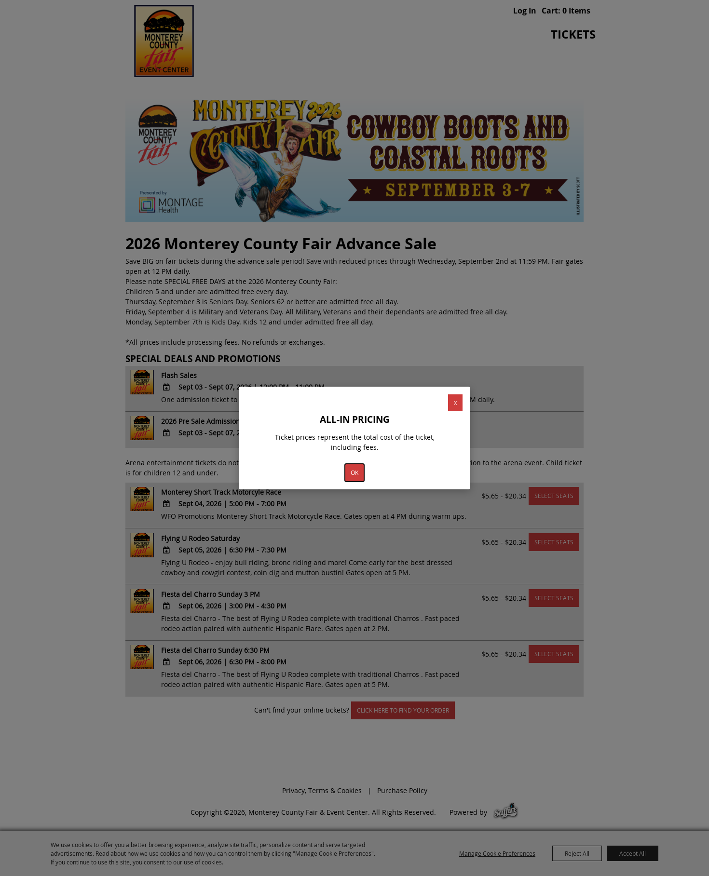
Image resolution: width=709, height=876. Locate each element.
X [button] (455, 402)
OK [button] (354, 473)
